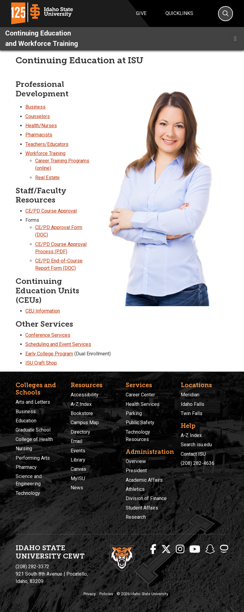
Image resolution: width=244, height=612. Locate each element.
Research (136, 517)
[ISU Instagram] (180, 549)
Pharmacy (26, 467)
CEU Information (42, 311)
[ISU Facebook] (153, 549)
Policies (106, 594)
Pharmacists (38, 135)
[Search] (225, 14)
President (136, 470)
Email (76, 441)
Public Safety (140, 422)
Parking (134, 413)
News (77, 488)
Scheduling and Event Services (58, 344)
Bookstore (82, 413)
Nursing (24, 448)
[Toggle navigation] (235, 38)
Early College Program (49, 354)
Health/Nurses (41, 125)
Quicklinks (179, 13)
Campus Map (85, 422)
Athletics (135, 489)
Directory (80, 432)
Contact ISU (193, 454)
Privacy (89, 594)
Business (35, 107)
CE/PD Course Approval (51, 211)
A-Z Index (81, 404)
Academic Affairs (144, 480)
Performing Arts (33, 458)
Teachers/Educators (46, 144)
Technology (28, 493)
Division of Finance (146, 498)
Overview (136, 461)
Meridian (190, 395)
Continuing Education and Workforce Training (41, 38)
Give (141, 13)
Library (78, 460)
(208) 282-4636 (197, 463)
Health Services (143, 404)
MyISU (78, 478)
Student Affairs (142, 508)
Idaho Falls (192, 404)
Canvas (78, 469)
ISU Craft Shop (41, 363)
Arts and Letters (33, 402)
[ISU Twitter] (166, 549)
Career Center (140, 395)
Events (78, 451)
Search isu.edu (196, 444)
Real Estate (47, 177)
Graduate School (33, 430)
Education (26, 421)
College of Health (34, 439)
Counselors (37, 116)
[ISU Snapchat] (210, 549)
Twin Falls (191, 413)
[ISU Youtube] (194, 549)
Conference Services (47, 335)
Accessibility (84, 395)
